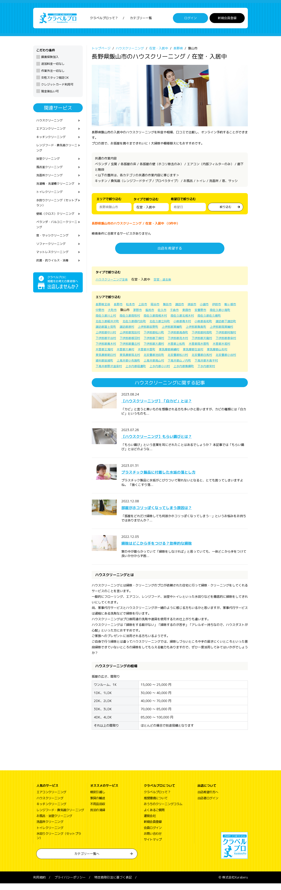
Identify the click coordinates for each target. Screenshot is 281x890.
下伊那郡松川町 (211, 333)
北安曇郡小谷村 (208, 361)
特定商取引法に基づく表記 (113, 884)
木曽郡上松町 (155, 350)
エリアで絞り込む (108, 200)
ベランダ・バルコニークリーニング (56, 232)
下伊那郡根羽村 (208, 339)
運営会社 (150, 822)
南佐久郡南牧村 (157, 316)
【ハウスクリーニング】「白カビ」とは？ (165, 407)
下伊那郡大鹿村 (132, 350)
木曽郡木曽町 (127, 356)
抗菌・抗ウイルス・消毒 (53, 269)
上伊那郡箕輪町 (224, 328)
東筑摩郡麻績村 (151, 356)
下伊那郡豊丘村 (106, 350)
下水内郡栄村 (181, 373)
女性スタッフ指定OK (55, 79)
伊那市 (222, 305)
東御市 (206, 311)
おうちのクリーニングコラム (163, 810)
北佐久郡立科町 (192, 322)
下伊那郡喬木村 (208, 344)
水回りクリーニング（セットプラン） (56, 209)
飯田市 (171, 305)
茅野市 (155, 311)
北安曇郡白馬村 (183, 361)
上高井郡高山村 (135, 367)
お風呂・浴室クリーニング (54, 822)
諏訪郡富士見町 (154, 328)
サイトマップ (153, 846)
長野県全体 (103, 305)
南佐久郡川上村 (132, 316)
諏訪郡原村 (176, 328)
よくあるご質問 (154, 816)
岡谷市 (158, 305)
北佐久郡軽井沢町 (136, 322)
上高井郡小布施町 (108, 367)
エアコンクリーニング (52, 130)
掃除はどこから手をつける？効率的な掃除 (165, 549)
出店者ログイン (207, 805)
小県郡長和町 (105, 328)
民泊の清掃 (97, 816)
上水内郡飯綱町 (157, 373)
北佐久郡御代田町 (165, 322)
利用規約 (39, 884)
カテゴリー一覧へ (86, 860)
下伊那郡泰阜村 (183, 344)
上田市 (145, 305)
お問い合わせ (153, 840)
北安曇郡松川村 (157, 361)
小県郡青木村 (215, 322)
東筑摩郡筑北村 (106, 361)
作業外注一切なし (53, 72)
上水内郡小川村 (132, 373)
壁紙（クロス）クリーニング (56, 220)
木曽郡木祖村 (203, 350)
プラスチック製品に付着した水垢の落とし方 (168, 478)
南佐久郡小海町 (106, 316)
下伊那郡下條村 (106, 344)
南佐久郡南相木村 (184, 316)
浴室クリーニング (48, 162)
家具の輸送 (97, 805)
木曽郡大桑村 (105, 356)
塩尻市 (168, 311)
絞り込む (225, 207)
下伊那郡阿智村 (157, 339)
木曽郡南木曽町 (179, 350)
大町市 (129, 311)
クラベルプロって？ (104, 18)
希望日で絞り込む (183, 200)
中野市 (116, 311)
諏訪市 (184, 305)
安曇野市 (221, 311)
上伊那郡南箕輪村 (133, 333)
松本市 (132, 305)
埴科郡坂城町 (231, 361)
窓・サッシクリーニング (53, 243)
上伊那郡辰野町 (199, 328)
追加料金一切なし (53, 65)
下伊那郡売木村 (132, 344)
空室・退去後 (165, 280)
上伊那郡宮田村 (186, 333)
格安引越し (97, 798)
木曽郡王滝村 (225, 350)
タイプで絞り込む (145, 201)
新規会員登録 (227, 18)
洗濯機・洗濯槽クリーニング (56, 188)
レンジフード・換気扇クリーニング (56, 151)
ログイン (190, 18)
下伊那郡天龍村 (157, 344)
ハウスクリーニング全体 (113, 280)
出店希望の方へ (207, 798)
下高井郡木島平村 (190, 367)
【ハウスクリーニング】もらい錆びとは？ (165, 442)
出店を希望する (169, 249)
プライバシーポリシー (70, 884)
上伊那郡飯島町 (106, 333)
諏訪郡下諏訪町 (129, 328)
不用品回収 (97, 810)
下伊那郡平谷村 (183, 339)
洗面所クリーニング (50, 180)
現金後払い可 (50, 92)
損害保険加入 (50, 58)
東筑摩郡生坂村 (176, 356)
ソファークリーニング (52, 252)
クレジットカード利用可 (57, 85)
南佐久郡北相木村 (212, 316)
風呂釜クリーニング (50, 171)
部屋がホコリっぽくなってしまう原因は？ (165, 514)
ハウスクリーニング (50, 121)
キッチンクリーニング (52, 139)
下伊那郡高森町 (106, 339)
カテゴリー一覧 (141, 18)
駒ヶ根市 (102, 311)
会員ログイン (153, 834)
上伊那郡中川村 (160, 333)
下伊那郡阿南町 (132, 339)
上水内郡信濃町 (106, 373)
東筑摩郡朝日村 (227, 356)
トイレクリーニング (50, 197)
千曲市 (193, 311)
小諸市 (209, 305)
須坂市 (196, 305)
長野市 (119, 305)
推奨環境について (156, 805)
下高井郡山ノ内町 (161, 367)
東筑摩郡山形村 (202, 356)
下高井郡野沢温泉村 (220, 367)
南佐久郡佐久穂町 (108, 322)
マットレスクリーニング (53, 261)
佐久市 (180, 311)
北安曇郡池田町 (132, 361)
